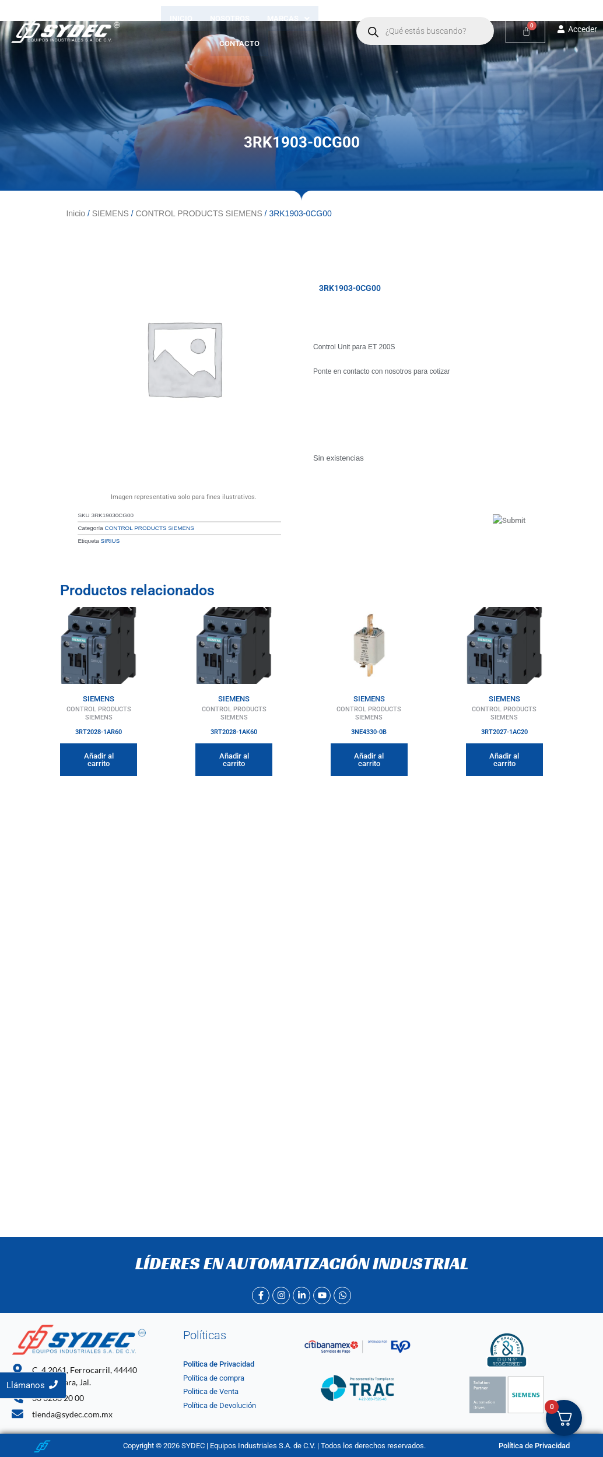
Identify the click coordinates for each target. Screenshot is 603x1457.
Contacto (240, 43)
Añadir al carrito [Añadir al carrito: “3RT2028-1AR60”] (99, 758)
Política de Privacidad (218, 1364)
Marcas (288, 18)
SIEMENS (110, 213)
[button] (288, 18)
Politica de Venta (211, 1392)
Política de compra (213, 1378)
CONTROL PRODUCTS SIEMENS (198, 213)
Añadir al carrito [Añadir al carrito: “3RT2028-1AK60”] (234, 758)
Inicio (181, 18)
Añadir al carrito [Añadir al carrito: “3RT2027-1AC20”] (504, 758)
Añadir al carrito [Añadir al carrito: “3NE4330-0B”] (369, 758)
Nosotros (230, 18)
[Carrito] (526, 31)
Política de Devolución (219, 1406)
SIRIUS (110, 540)
